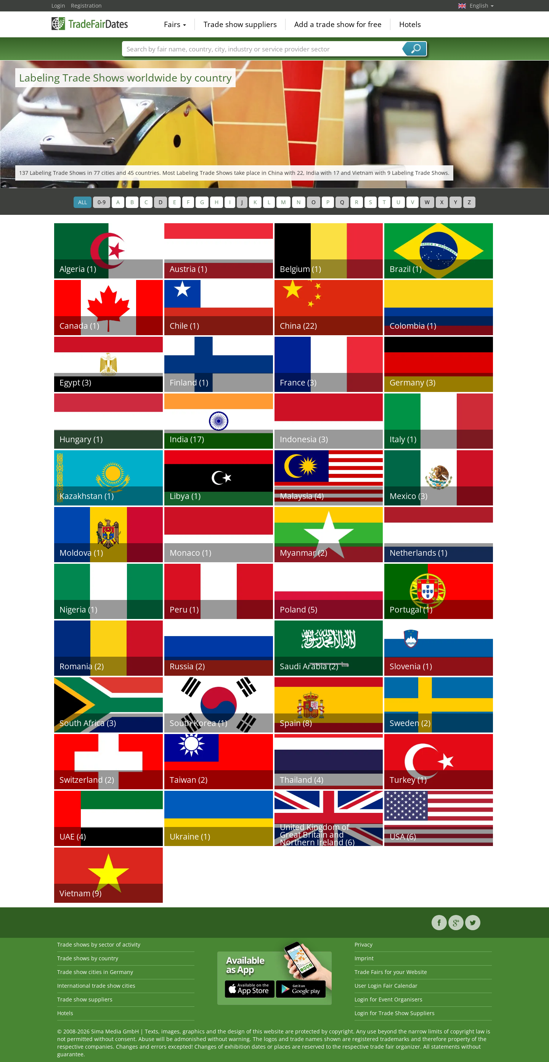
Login (58, 5)
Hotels (410, 24)
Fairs (175, 24)
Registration (86, 5)
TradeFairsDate (89, 23)
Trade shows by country (87, 958)
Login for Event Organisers (388, 999)
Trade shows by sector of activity (98, 944)
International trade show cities (96, 985)
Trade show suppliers (240, 24)
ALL (82, 202)
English (482, 5)
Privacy (363, 944)
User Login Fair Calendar (386, 985)
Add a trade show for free (338, 24)
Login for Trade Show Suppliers (395, 1013)
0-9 (102, 202)
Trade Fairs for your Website (391, 972)
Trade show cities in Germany (95, 972)
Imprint (364, 958)
